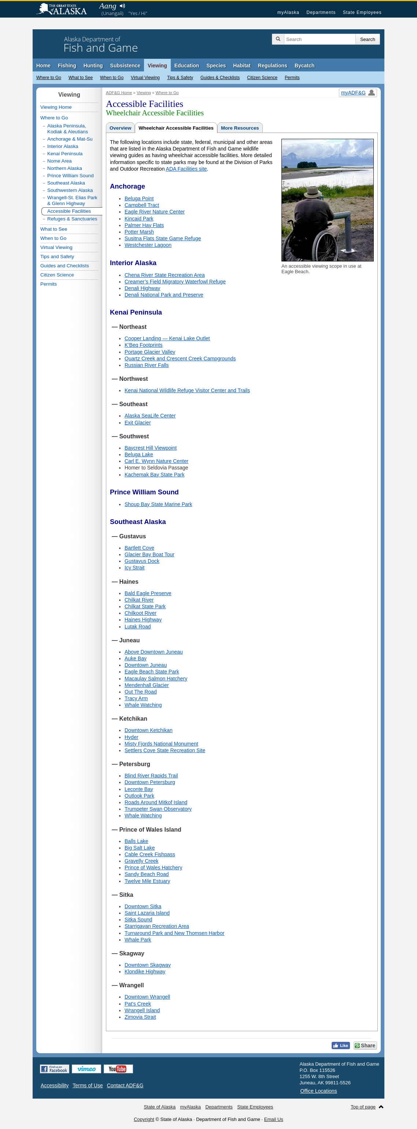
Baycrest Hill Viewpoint (151, 448)
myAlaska (288, 12)
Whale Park (138, 940)
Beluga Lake (139, 454)
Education (186, 65)
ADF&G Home (119, 92)
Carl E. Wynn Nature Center (156, 461)
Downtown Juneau (146, 665)
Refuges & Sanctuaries (72, 219)
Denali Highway (142, 288)
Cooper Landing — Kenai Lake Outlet (167, 338)
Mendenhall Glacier (147, 685)
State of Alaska (65, 9)
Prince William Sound (70, 175)
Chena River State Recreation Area (165, 275)
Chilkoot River (140, 613)
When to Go (111, 77)
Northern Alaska (64, 168)
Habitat (241, 65)
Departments (321, 12)
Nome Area (59, 161)
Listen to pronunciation (122, 6)
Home (43, 65)
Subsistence (125, 65)
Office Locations (318, 1091)
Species (216, 65)
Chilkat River (139, 600)
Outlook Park (139, 796)
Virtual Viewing (145, 77)
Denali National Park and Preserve (164, 295)
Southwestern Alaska (70, 190)
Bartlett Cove (139, 548)
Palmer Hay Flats (144, 225)
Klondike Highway (145, 971)
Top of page (363, 1107)
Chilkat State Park (145, 606)
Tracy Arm (136, 698)
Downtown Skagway (148, 965)
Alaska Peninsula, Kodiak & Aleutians (67, 128)
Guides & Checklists (220, 77)
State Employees (362, 12)
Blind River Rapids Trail (151, 776)
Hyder (131, 737)
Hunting (93, 65)
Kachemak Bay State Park (154, 475)
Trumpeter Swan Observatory (158, 809)
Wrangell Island (142, 1010)
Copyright (144, 1119)
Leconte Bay (139, 789)
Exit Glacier (138, 423)
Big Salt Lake (140, 848)
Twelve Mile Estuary (147, 881)
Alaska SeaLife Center (150, 416)
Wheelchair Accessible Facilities (176, 128)
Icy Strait (134, 568)
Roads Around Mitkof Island (156, 802)
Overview (120, 128)
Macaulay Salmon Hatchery (156, 679)
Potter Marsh (139, 232)
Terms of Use (88, 1085)
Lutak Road (138, 627)
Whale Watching (143, 705)
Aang (107, 5)
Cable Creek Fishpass (150, 854)
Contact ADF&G (125, 1085)
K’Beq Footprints (144, 345)
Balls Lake (136, 841)
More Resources (240, 128)
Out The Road (141, 692)
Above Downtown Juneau (154, 652)
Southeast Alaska (66, 183)
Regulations (272, 65)
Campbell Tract (142, 205)
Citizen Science (262, 77)
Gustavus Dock (142, 561)
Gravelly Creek (142, 861)
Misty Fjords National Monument (161, 744)
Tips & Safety (180, 77)
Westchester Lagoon (148, 245)
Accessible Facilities (69, 211)
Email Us (273, 1119)
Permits (292, 77)
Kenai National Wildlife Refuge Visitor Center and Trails (187, 390)
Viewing (157, 65)
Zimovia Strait (140, 1017)
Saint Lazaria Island (147, 913)
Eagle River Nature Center (155, 212)
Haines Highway (143, 620)
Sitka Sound (138, 919)
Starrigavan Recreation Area (157, 926)
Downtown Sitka (143, 906)
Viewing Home (56, 107)
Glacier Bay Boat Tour (149, 554)
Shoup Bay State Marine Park (158, 504)
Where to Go (48, 77)
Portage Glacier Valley (150, 352)
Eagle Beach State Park (152, 672)
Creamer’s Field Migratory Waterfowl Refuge (175, 282)
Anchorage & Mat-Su (70, 139)
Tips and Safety (57, 256)
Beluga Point (139, 198)
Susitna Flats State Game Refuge (163, 238)
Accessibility (55, 1085)
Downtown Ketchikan (149, 730)
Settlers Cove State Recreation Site (165, 750)
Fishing (67, 65)
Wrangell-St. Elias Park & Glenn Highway (72, 200)
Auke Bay (136, 658)
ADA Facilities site (186, 169)
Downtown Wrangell (147, 997)
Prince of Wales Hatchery (153, 867)
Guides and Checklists (64, 265)
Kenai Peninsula (64, 153)
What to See (81, 77)
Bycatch (304, 65)
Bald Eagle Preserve (148, 593)
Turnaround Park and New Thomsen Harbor (174, 933)
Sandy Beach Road (147, 874)
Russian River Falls (147, 365)
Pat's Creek (138, 1004)
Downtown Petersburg (150, 782)
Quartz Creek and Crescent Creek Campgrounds (180, 358)
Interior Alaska (62, 146)
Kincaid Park (139, 219)
